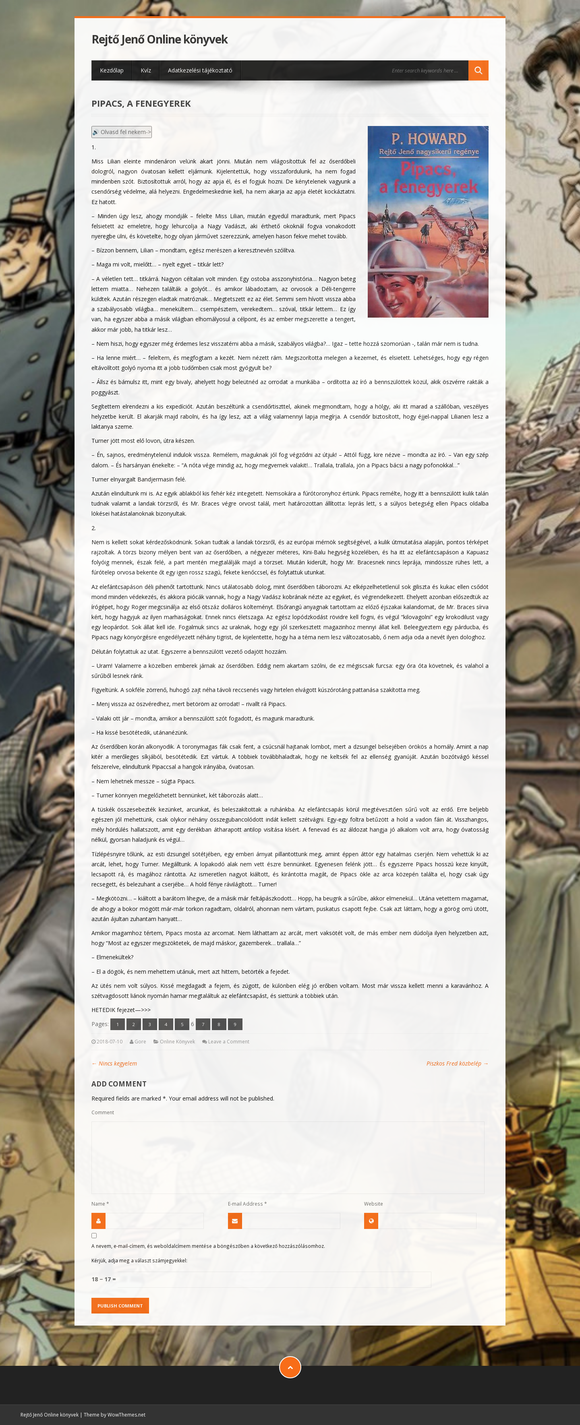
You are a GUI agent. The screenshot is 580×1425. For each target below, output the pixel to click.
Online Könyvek (177, 1041)
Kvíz (146, 70)
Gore (140, 1041)
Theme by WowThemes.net (114, 1414)
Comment (102, 1112)
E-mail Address (247, 1203)
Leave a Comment (228, 1041)
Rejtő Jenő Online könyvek (159, 39)
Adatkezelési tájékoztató (200, 70)
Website (373, 1203)
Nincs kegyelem (114, 1063)
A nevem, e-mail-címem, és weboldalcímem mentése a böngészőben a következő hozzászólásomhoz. (208, 1246)
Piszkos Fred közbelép (458, 1063)
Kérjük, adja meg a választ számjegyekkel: (139, 1260)
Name (100, 1203)
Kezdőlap (112, 70)
